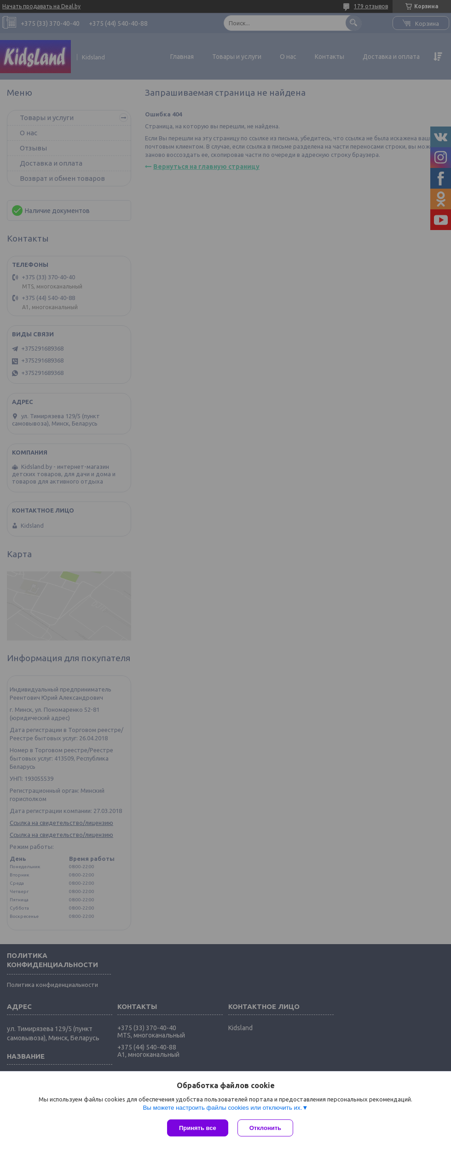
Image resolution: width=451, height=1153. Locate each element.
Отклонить (265, 1127)
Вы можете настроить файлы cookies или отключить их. (222, 1107)
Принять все (197, 1127)
